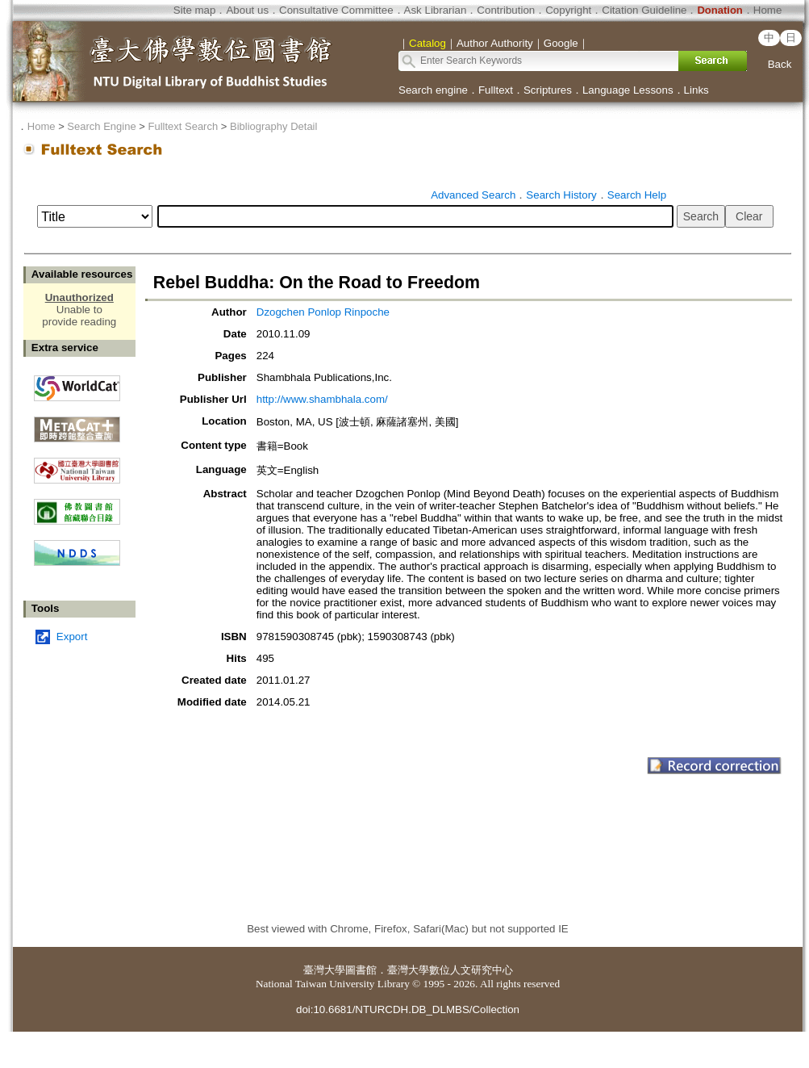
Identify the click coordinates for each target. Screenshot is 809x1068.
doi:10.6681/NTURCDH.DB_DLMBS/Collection (407, 1009)
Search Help (636, 195)
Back (780, 64)
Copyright (568, 10)
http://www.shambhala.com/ (322, 399)
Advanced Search (473, 195)
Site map (194, 10)
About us (247, 10)
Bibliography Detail (273, 126)
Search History (561, 195)
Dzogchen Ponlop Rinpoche (323, 312)
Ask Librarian (435, 10)
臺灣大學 (324, 970)
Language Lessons (627, 90)
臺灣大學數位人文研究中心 (450, 970)
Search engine (433, 90)
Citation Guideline (644, 10)
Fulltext (495, 90)
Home (767, 10)
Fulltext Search (183, 126)
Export (72, 636)
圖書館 (361, 970)
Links (696, 90)
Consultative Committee (336, 10)
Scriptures (547, 90)
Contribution (506, 10)
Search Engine (101, 126)
